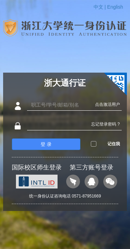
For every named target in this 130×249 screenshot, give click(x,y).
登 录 (46, 144)
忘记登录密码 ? (105, 124)
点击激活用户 (107, 104)
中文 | (100, 7)
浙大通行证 (65, 82)
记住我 (113, 143)
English (115, 7)
